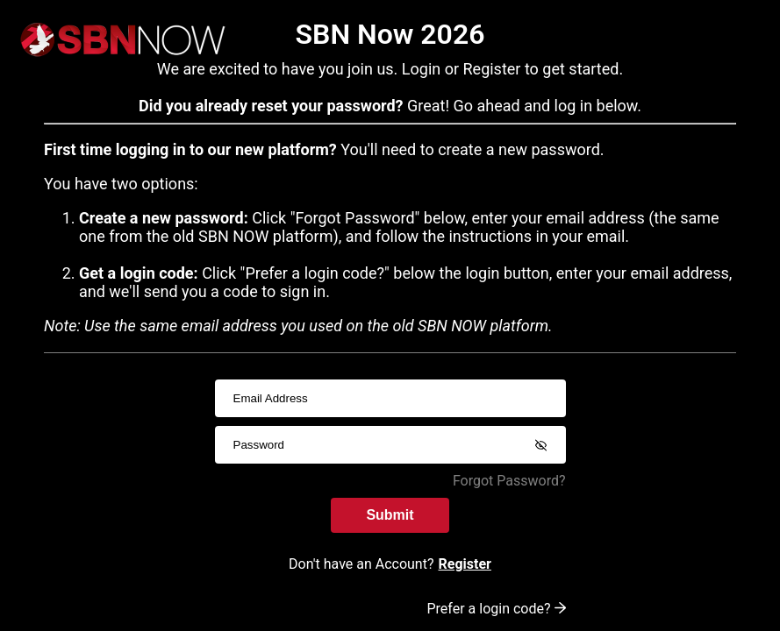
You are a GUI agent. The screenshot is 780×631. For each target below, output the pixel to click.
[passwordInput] (390, 445)
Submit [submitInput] (389, 514)
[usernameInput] (390, 398)
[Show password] (541, 445)
